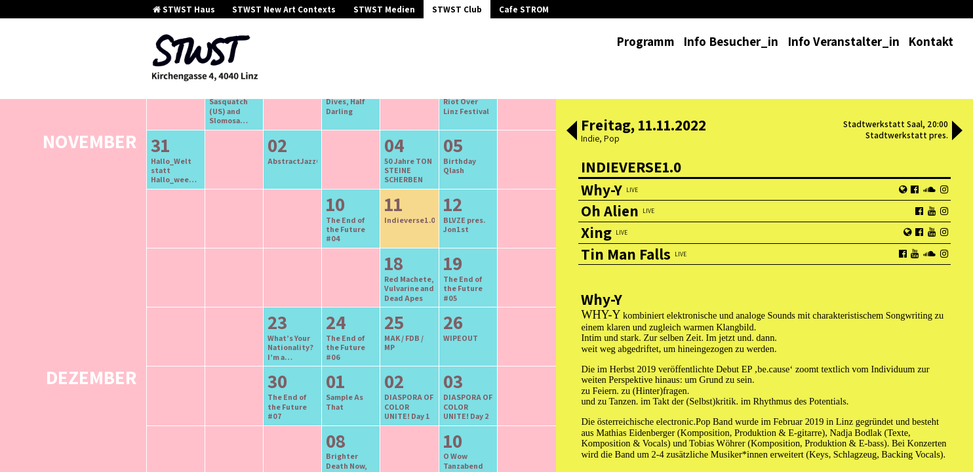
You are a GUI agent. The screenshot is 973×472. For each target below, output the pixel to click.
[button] (572, 132)
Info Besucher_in (730, 41)
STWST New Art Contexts (284, 9)
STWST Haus (184, 9)
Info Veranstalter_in (843, 41)
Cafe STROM (524, 9)
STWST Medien (384, 9)
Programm (645, 41)
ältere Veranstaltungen (282, 147)
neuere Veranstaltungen (409, 147)
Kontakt (930, 41)
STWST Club (457, 9)
